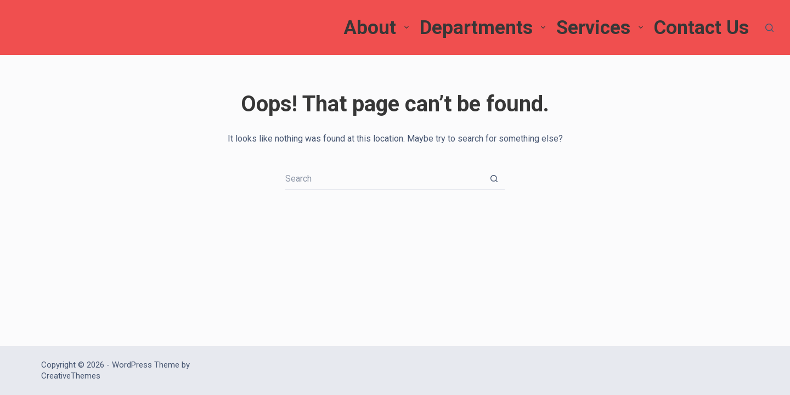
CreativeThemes (70, 376)
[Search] (769, 28)
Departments (484, 27)
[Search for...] (384, 179)
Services (601, 27)
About (377, 27)
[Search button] (494, 179)
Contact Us (701, 27)
